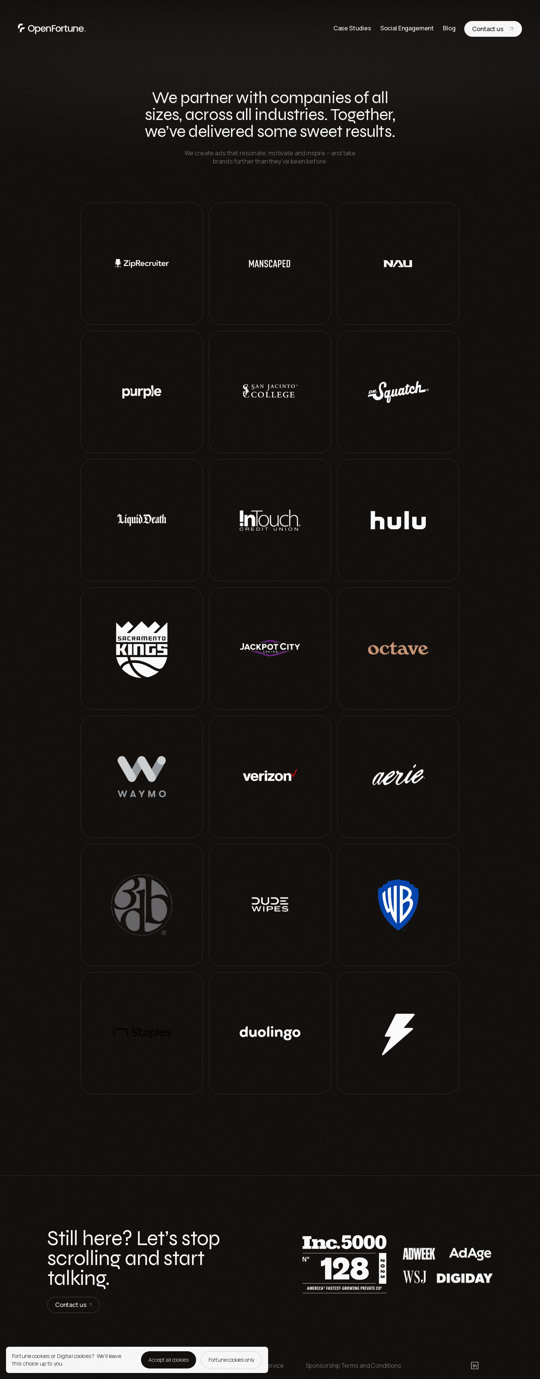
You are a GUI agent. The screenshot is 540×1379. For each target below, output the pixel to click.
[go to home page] (52, 29)
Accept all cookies (168, 1359)
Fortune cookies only (231, 1359)
